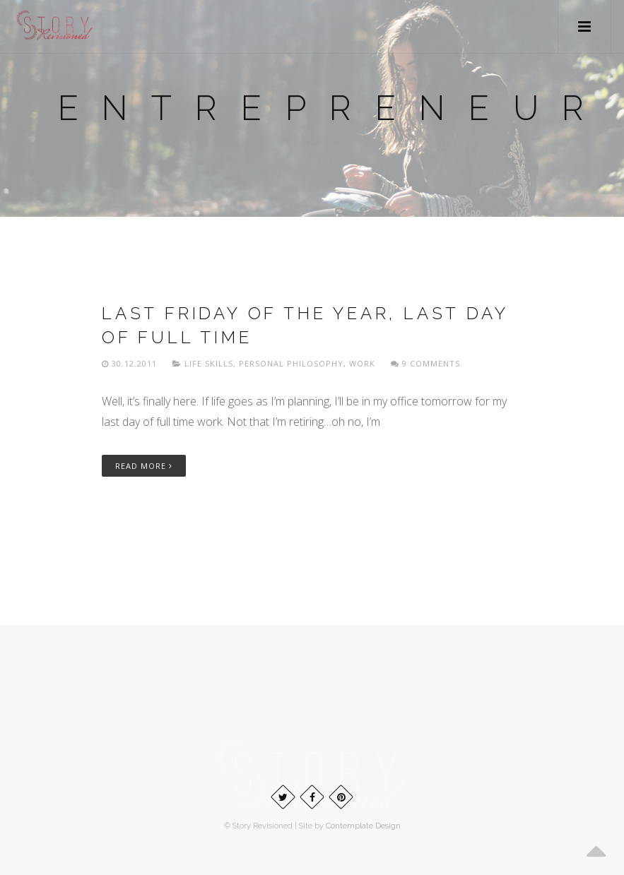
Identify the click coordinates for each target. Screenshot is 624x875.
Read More (143, 465)
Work (362, 363)
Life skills (208, 363)
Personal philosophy (291, 363)
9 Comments (425, 363)
